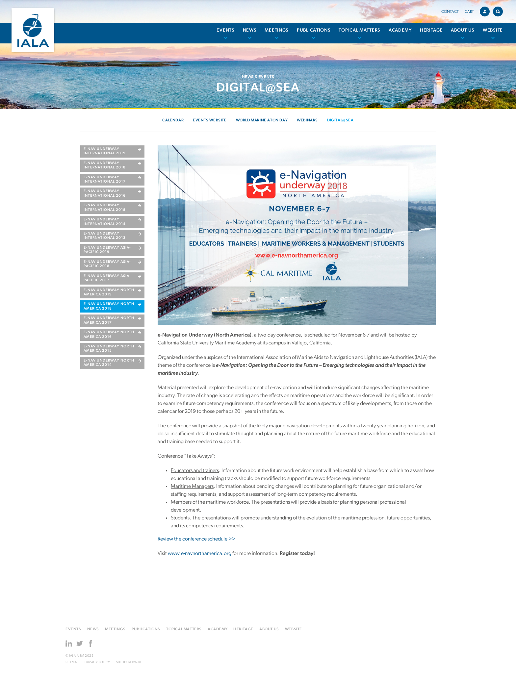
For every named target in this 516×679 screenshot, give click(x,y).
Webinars (307, 120)
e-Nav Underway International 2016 (105, 193)
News (250, 30)
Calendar (173, 120)
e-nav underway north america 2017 (109, 320)
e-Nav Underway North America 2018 (109, 306)
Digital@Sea (340, 120)
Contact (450, 12)
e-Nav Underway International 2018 (105, 165)
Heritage (431, 30)
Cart (469, 12)
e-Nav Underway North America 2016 (109, 335)
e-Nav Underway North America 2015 (109, 349)
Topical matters (359, 30)
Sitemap (72, 662)
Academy (400, 30)
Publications (313, 30)
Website (493, 30)
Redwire (135, 662)
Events (225, 30)
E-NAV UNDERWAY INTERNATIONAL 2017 (105, 180)
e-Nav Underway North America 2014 (109, 363)
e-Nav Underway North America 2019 (109, 292)
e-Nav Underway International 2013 (105, 236)
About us (463, 30)
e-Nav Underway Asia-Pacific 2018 (107, 264)
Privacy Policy (97, 662)
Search (499, 10)
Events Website (209, 120)
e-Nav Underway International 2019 (105, 151)
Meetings (277, 30)
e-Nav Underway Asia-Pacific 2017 (107, 278)
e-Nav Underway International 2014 (105, 222)
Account (486, 10)
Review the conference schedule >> (197, 539)
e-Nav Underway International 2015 (105, 208)
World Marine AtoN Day (262, 120)
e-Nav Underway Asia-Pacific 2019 (107, 250)
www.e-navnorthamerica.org (199, 553)
